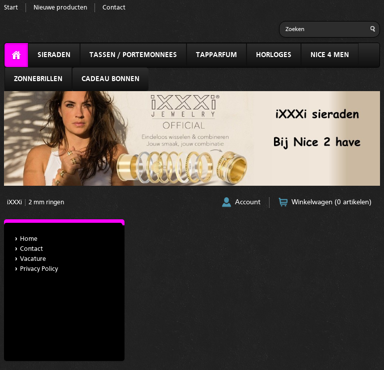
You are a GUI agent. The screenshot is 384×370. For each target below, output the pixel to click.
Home (29, 239)
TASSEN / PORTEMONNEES (133, 55)
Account (247, 202)
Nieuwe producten (60, 8)
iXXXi (14, 202)
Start (11, 8)
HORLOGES (274, 55)
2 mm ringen (46, 202)
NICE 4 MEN (329, 55)
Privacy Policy (39, 269)
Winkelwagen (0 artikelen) (332, 202)
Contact (114, 8)
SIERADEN (54, 55)
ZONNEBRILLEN (38, 79)
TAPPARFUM (216, 55)
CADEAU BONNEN (111, 79)
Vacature (33, 259)
